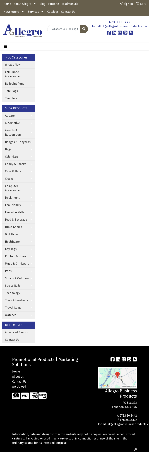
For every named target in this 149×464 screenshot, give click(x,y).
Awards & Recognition (13, 132)
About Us (18, 376)
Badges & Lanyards (18, 142)
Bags (8, 149)
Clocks (9, 178)
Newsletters (11, 11)
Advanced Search (16, 332)
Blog (42, 4)
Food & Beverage (16, 219)
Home (7, 4)
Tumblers (11, 98)
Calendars (11, 156)
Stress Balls (12, 285)
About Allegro (22, 4)
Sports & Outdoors (17, 278)
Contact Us (68, 11)
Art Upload (19, 386)
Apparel (10, 115)
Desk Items (12, 197)
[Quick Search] (64, 29)
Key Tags (11, 249)
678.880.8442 (119, 22)
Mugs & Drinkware (17, 263)
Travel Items (13, 307)
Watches (10, 315)
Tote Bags (11, 91)
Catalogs (53, 11)
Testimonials (69, 4)
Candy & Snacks (15, 164)
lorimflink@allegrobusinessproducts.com (119, 26)
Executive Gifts (14, 212)
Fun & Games (13, 227)
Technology (12, 293)
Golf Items (11, 234)
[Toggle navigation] (5, 46)
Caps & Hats (13, 171)
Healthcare (12, 241)
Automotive (12, 123)
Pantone (53, 4)
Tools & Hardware (16, 300)
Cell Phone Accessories (13, 74)
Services (33, 11)
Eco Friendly (13, 205)
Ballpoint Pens (14, 83)
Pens (8, 271)
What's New (12, 64)
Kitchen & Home (15, 256)
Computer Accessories (13, 188)
